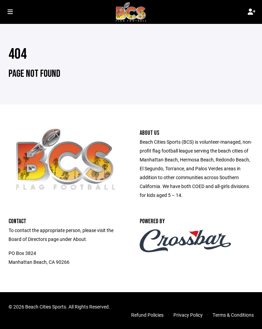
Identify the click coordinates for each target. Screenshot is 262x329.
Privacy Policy (188, 315)
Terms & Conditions (233, 315)
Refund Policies (147, 315)
